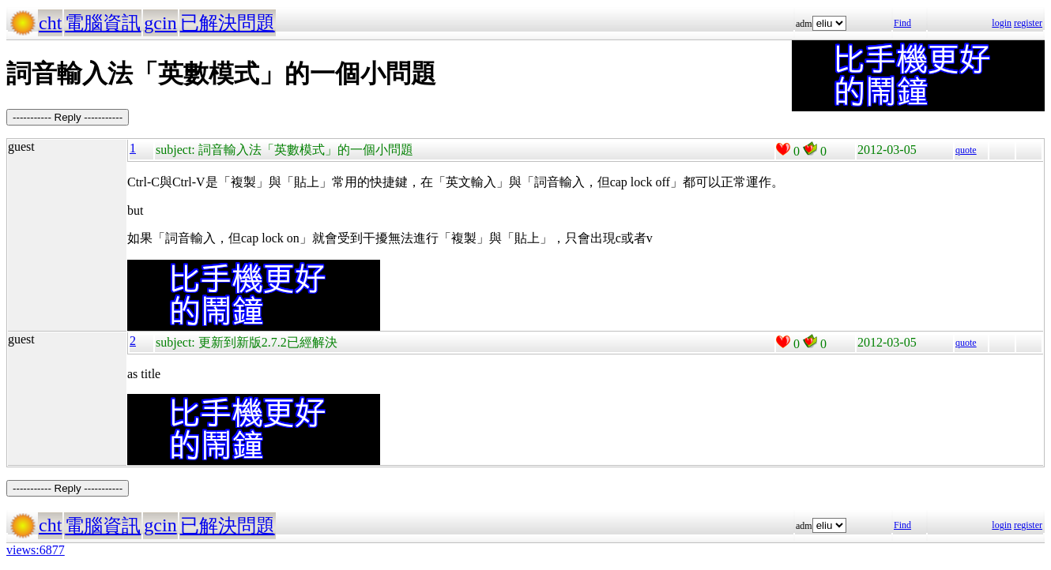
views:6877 (35, 550)
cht (50, 23)
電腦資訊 (103, 23)
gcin (160, 23)
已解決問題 (227, 23)
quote (966, 150)
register (1028, 22)
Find (902, 22)
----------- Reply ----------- (67, 117)
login (1001, 22)
